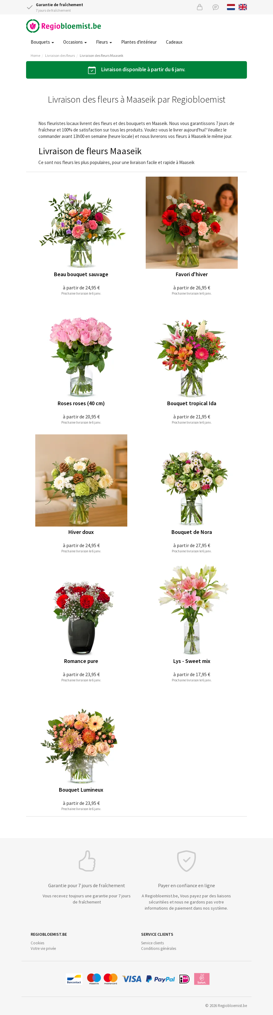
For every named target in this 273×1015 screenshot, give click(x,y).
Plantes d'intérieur (139, 42)
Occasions (75, 42)
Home (35, 55)
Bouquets (42, 42)
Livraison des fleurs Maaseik (101, 55)
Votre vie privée (43, 948)
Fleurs (104, 42)
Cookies (37, 943)
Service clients (152, 943)
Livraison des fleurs (60, 55)
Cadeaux (174, 42)
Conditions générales (158, 948)
